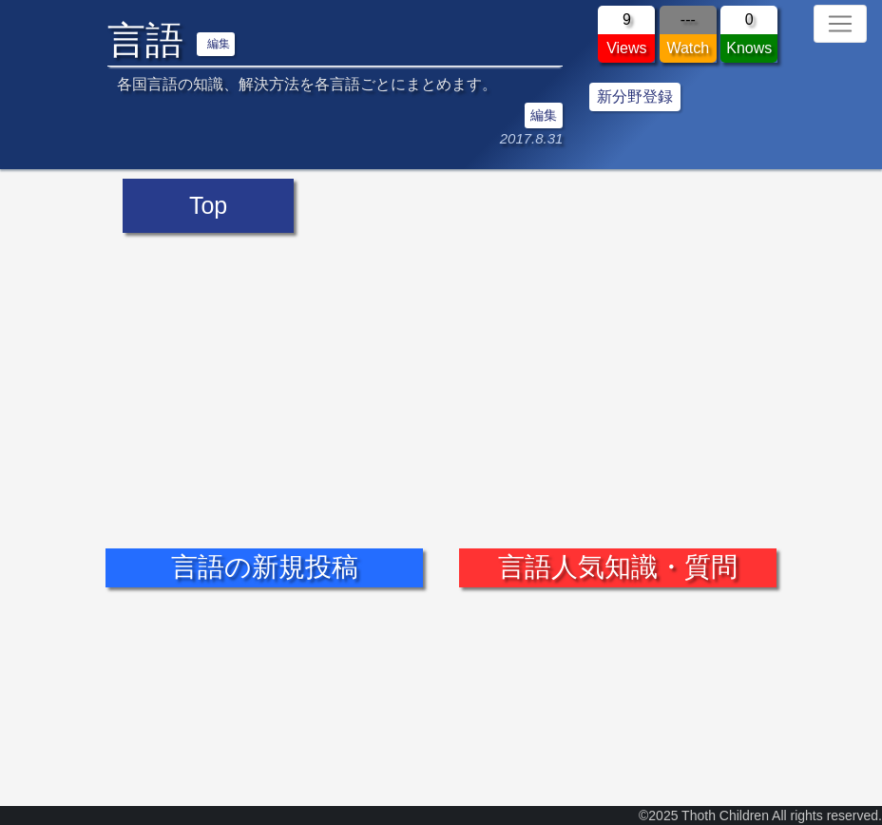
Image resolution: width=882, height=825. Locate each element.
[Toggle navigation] (840, 24)
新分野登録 (635, 96)
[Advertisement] (441, 376)
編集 (218, 43)
